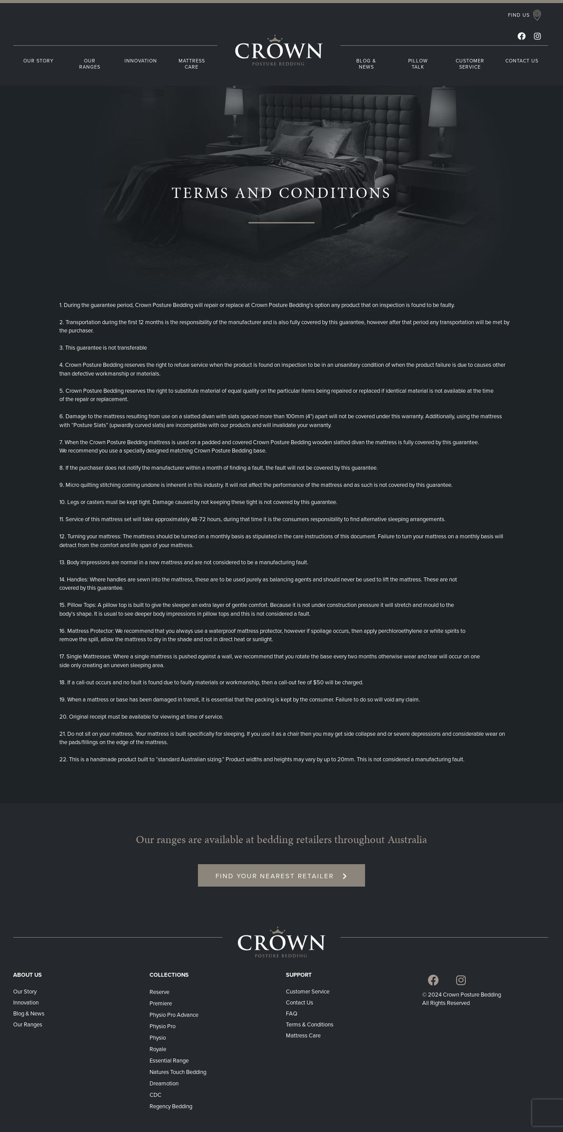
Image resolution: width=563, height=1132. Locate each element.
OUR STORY (38, 61)
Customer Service (307, 991)
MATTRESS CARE (192, 64)
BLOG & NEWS (366, 64)
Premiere (161, 1003)
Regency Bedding (171, 1106)
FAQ (291, 1013)
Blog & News (28, 1013)
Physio (158, 1037)
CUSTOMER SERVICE (470, 64)
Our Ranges (27, 1024)
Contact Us (299, 1002)
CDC (155, 1095)
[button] (524, 15)
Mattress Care (304, 1035)
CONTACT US (521, 61)
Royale (158, 1049)
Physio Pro (162, 1026)
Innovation (26, 1002)
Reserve (159, 992)
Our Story (25, 991)
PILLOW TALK (418, 64)
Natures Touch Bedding (178, 1072)
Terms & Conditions (310, 1024)
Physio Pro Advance (174, 1015)
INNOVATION (140, 61)
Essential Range (169, 1060)
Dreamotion (164, 1083)
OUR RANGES (89, 64)
